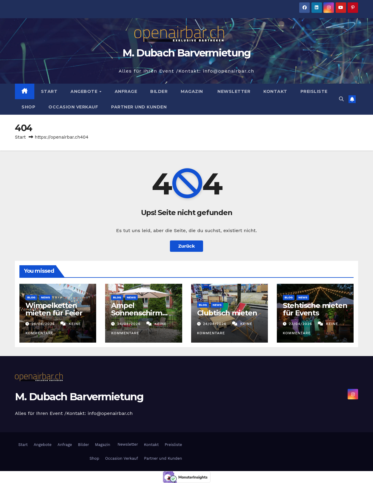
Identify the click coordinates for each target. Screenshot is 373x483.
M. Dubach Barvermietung (186, 53)
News (45, 297)
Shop (28, 107)
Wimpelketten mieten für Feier (54, 309)
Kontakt (275, 91)
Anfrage (126, 91)
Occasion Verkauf (73, 107)
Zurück (186, 246)
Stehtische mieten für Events (315, 309)
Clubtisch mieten (227, 313)
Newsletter (233, 91)
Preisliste (314, 91)
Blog (31, 297)
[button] (341, 99)
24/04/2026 (43, 324)
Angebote (84, 91)
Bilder (159, 91)
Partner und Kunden (139, 107)
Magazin (192, 91)
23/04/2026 (301, 324)
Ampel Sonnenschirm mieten (136, 313)
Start (49, 91)
